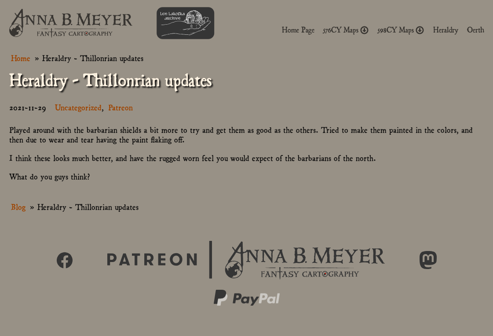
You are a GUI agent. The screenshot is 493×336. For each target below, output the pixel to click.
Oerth (475, 30)
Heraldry (445, 30)
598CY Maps (401, 30)
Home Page (298, 30)
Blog (18, 206)
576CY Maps (346, 30)
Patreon (120, 107)
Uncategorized (78, 107)
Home (20, 57)
